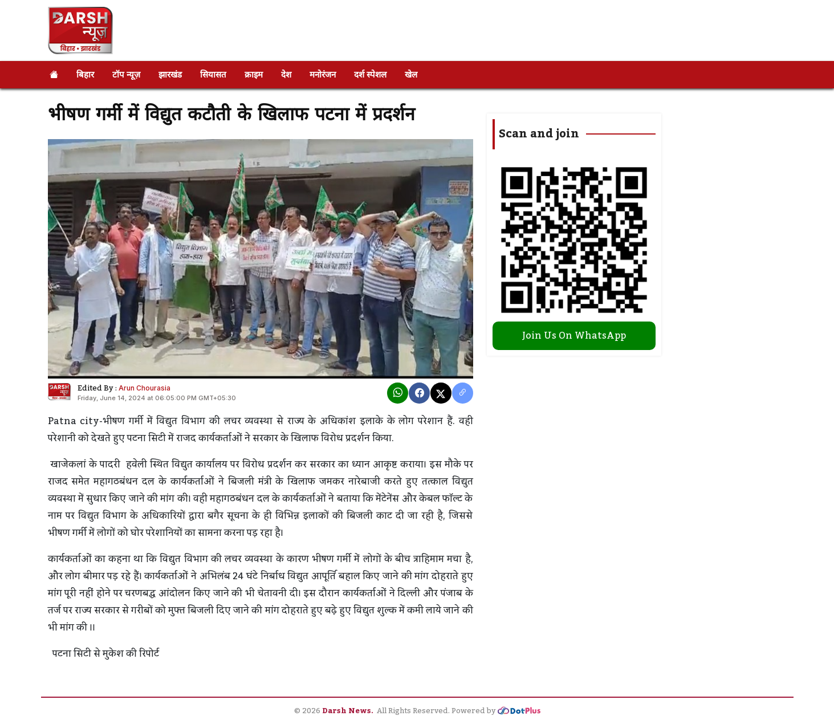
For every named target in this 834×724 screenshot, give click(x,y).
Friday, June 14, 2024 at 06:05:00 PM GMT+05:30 (157, 398)
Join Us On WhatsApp (574, 336)
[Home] (54, 75)
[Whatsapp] (397, 393)
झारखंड (170, 74)
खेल (411, 74)
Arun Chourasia (144, 388)
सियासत (213, 74)
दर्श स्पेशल (370, 74)
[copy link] (462, 393)
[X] (440, 393)
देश (286, 74)
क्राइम (254, 74)
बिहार (85, 74)
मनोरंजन (323, 74)
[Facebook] (419, 393)
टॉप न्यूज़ (126, 74)
